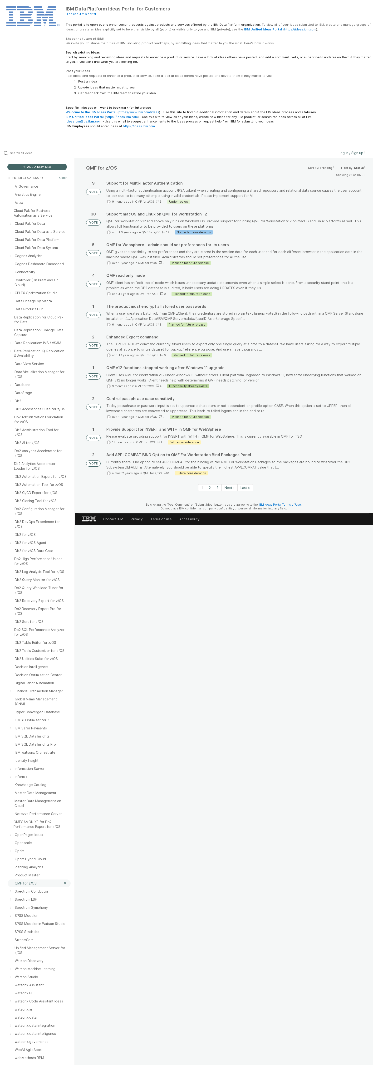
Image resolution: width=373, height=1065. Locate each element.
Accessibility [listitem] (189, 519)
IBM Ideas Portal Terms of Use (280, 504)
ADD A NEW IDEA (37, 167)
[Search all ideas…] (43, 153)
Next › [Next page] (230, 488)
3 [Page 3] (218, 488)
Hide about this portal (81, 14)
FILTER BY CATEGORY (25, 178)
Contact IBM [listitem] (113, 519)
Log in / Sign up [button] (352, 153)
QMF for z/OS (144, 201)
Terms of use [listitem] (161, 519)
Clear (63, 178)
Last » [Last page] (245, 488)
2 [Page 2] (210, 488)
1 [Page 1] (202, 488)
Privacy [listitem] (137, 519)
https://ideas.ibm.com (300, 29)
